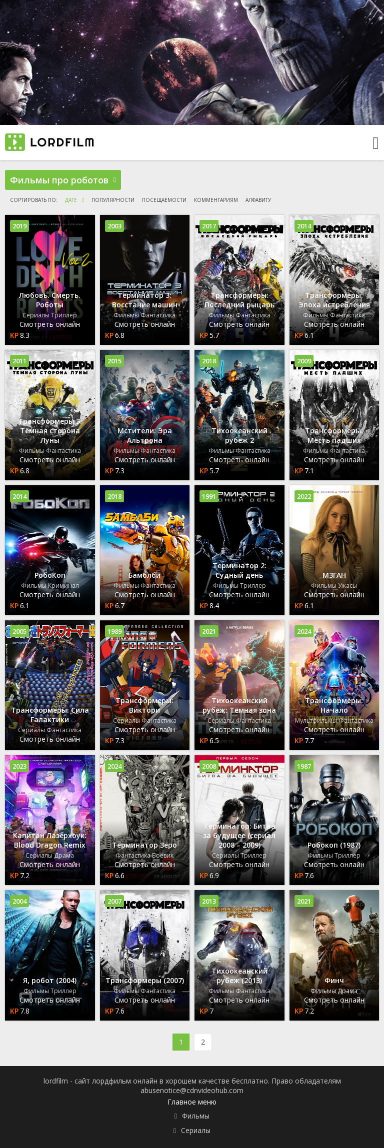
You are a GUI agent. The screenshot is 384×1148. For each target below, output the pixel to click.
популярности (113, 199)
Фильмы (196, 1116)
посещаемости (164, 199)
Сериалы (195, 1130)
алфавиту (258, 199)
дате (71, 199)
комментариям (216, 199)
